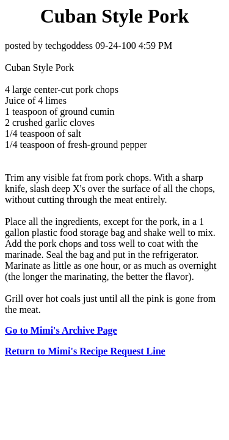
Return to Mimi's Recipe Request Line (85, 351)
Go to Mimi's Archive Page (61, 330)
